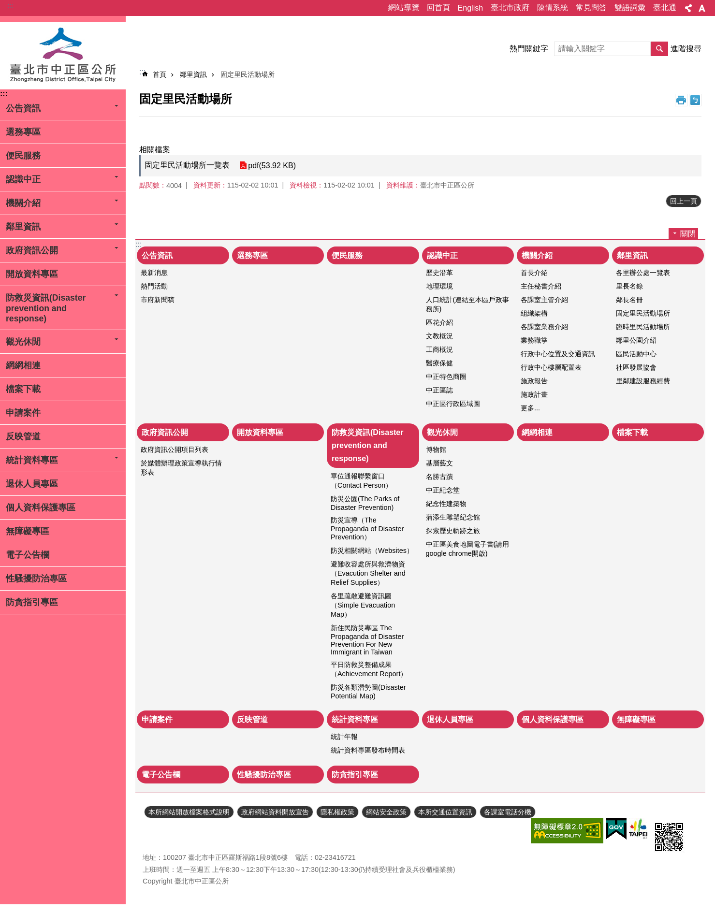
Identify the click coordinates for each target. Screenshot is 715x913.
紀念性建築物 (446, 503)
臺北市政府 (510, 7)
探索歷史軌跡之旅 (453, 531)
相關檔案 (154, 149)
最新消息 (154, 272)
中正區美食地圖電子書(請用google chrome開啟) (468, 548)
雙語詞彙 (629, 7)
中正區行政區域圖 (453, 403)
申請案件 (23, 413)
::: (10, 5)
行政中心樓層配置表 (551, 367)
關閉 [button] (688, 234)
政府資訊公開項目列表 (174, 449)
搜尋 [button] (659, 49)
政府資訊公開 (32, 250)
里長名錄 (629, 286)
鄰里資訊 (23, 227)
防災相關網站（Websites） (372, 550)
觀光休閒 (23, 342)
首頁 (159, 74)
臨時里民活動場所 (643, 327)
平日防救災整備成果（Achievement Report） (369, 669)
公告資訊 (23, 108)
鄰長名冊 (629, 300)
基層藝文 (439, 463)
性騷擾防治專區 (36, 578)
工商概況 (439, 349)
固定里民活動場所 (247, 74)
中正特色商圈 (446, 376)
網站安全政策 (386, 812)
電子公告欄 (27, 555)
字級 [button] (702, 8)
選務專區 (23, 132)
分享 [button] (688, 8)
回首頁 (438, 7)
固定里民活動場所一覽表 (187, 165)
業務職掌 (534, 340)
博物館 (436, 449)
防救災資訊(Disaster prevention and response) (46, 308)
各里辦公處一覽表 (643, 272)
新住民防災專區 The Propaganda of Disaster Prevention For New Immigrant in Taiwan (367, 640)
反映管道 (23, 436)
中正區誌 (439, 390)
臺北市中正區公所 (63, 55)
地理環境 (439, 286)
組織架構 (534, 313)
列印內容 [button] (681, 100)
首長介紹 (534, 272)
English (470, 8)
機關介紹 (23, 203)
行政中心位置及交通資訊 (558, 354)
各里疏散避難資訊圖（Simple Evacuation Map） (363, 605)
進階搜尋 (686, 48)
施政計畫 (534, 394)
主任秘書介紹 (541, 286)
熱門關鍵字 (529, 48)
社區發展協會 (636, 367)
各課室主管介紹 (544, 300)
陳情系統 (552, 7)
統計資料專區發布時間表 (368, 750)
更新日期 (156, 831)
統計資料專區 (32, 460)
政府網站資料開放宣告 (275, 812)
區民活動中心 (636, 354)
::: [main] (142, 72)
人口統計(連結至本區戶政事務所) (468, 304)
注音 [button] (695, 100)
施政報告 (534, 381)
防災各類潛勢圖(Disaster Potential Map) (368, 691)
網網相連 (23, 365)
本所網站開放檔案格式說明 (189, 812)
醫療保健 (439, 363)
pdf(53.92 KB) (272, 165)
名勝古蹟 (439, 476)
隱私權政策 (337, 812)
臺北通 (664, 7)
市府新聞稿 (158, 300)
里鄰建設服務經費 (643, 381)
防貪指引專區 (32, 602)
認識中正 (23, 179)
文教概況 (439, 336)
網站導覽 (403, 7)
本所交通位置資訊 (445, 812)
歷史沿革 (439, 272)
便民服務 (23, 155)
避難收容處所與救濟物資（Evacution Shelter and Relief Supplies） (368, 573)
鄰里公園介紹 (636, 340)
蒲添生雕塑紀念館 (453, 517)
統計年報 (344, 736)
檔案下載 (23, 389)
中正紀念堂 (443, 490)
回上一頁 (683, 201)
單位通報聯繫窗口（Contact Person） (361, 480)
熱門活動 (154, 286)
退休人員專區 (32, 484)
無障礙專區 (27, 531)
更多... (530, 408)
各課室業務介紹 (544, 327)
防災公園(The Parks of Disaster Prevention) (365, 503)
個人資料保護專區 (40, 507)
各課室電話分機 (507, 812)
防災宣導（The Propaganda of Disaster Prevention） (367, 528)
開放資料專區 (32, 274)
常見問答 (591, 7)
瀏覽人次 (156, 843)
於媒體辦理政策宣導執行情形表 (181, 467)
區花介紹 (439, 322)
